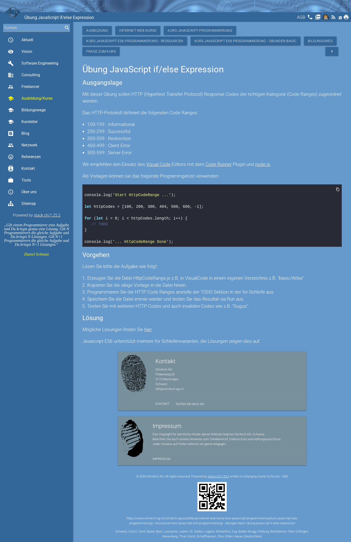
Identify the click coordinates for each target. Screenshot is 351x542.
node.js (262, 164)
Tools (19, 180)
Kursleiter (23, 122)
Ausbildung (97, 30)
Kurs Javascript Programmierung (200, 30)
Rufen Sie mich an (190, 404)
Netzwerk (22, 145)
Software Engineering (33, 63)
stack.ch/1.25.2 (47, 215)
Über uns (22, 192)
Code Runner (218, 164)
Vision (20, 51)
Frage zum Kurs (101, 51)
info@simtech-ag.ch (170, 389)
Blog (18, 133)
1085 (284, 476)
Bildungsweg (320, 41)
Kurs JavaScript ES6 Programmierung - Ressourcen (134, 41)
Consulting (24, 75)
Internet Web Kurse (137, 30)
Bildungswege (27, 110)
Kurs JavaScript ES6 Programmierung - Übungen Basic (246, 41)
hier (147, 329)
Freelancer (23, 87)
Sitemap (22, 203)
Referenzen (24, 157)
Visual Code (158, 164)
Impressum (161, 459)
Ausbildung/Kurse (30, 98)
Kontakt (21, 168)
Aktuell (20, 40)
